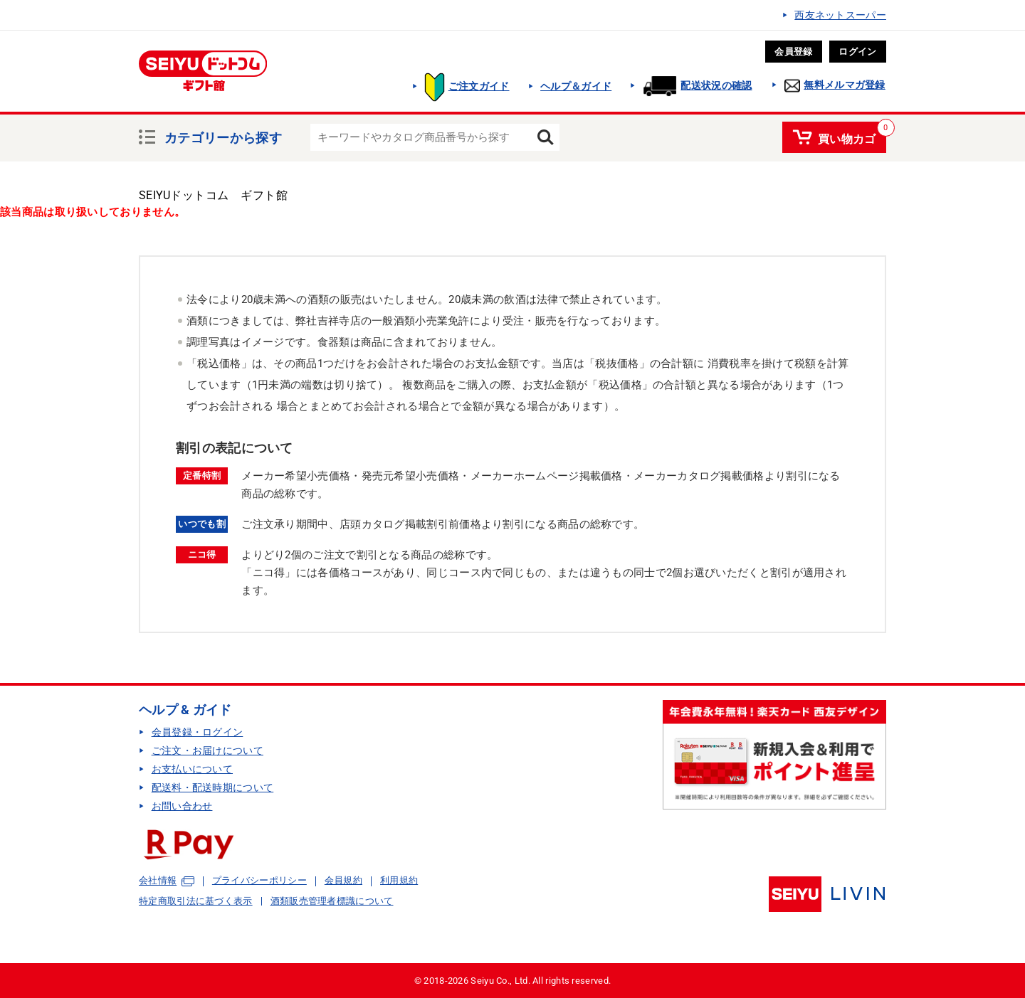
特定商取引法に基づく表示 (196, 901)
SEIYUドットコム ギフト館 (213, 195)
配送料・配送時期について (213, 787)
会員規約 (343, 880)
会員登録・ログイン (197, 732)
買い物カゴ (847, 136)
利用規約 (399, 880)
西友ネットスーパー (840, 15)
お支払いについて (192, 769)
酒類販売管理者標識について (332, 901)
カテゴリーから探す (223, 135)
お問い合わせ (182, 806)
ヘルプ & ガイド (185, 709)
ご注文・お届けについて (207, 750)
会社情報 (158, 881)
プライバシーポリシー (259, 880)
